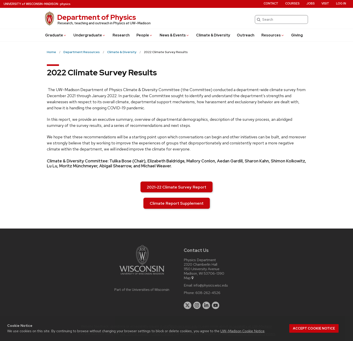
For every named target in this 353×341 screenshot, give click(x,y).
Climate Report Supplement (177, 203)
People (144, 35)
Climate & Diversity (213, 35)
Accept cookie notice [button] (314, 328)
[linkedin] (206, 305)
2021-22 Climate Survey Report (176, 187)
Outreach (245, 35)
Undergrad (89, 35)
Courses (292, 3)
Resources (272, 35)
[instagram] (197, 305)
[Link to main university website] (141, 275)
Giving (297, 35)
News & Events (174, 35)
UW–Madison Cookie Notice (242, 331)
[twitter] (187, 305)
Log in (341, 3)
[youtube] (215, 305)
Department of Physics (96, 17)
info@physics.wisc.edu (211, 285)
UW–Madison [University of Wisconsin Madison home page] (31, 4)
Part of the (141, 289)
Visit (325, 3)
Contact (271, 3)
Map (189, 278)
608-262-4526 (207, 293)
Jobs (310, 3)
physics (65, 4)
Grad (56, 35)
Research (121, 35)
